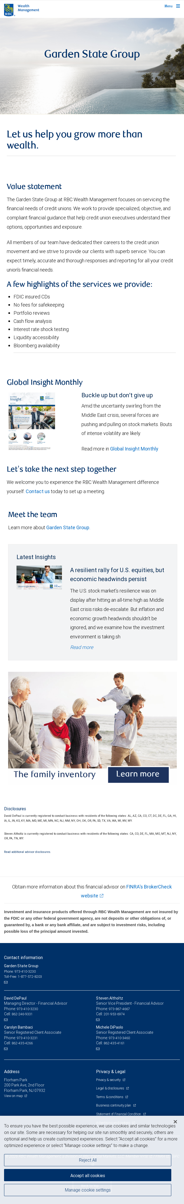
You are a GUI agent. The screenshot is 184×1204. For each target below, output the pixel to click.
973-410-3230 (27, 1009)
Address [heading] (11, 1071)
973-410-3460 (119, 1038)
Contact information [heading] (23, 957)
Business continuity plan (114, 1105)
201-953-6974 (114, 1014)
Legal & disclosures (110, 1088)
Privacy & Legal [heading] (110, 1071)
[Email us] (6, 982)
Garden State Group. (68, 527)
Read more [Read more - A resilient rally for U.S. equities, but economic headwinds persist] (81, 647)
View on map (13, 1095)
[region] (92, 1160)
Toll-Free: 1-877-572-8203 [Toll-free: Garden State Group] (23, 976)
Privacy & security (108, 1079)
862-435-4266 (22, 1043)
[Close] (175, 1122)
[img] (92, 66)
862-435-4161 (114, 1043)
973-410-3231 (27, 1038)
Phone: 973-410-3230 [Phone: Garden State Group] (20, 971)
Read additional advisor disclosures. (27, 852)
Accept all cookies (87, 1175)
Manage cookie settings (88, 1190)
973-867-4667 (119, 1009)
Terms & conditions (110, 1097)
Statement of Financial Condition (119, 1114)
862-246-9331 (22, 1014)
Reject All (88, 1160)
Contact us (38, 491)
